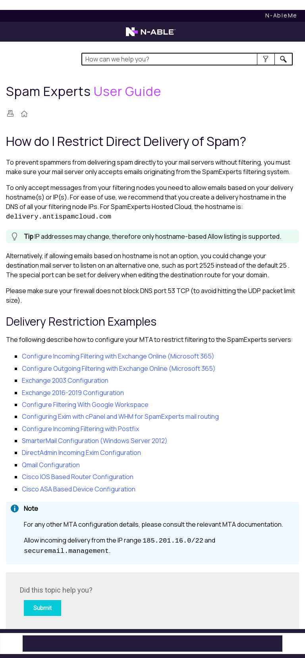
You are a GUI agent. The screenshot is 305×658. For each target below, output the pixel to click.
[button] (266, 59)
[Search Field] (186, 59)
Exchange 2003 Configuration (65, 380)
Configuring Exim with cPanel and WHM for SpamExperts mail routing (120, 416)
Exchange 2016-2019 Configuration (73, 392)
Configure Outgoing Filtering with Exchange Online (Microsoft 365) (119, 368)
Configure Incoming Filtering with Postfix (80, 428)
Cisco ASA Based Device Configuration (78, 489)
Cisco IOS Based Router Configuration (77, 476)
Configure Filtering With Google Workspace (85, 404)
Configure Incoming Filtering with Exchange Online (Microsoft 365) (118, 356)
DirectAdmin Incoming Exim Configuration (81, 452)
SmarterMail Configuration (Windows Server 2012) (95, 440)
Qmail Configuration (51, 464)
